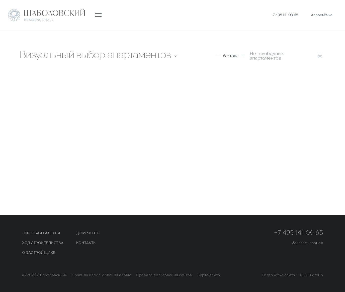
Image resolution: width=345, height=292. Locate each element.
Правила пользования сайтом (164, 275)
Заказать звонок (307, 243)
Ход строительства (43, 243)
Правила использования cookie (101, 275)
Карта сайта (209, 275)
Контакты (86, 243)
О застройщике (38, 253)
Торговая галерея (41, 233)
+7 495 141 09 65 (298, 233)
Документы (88, 233)
